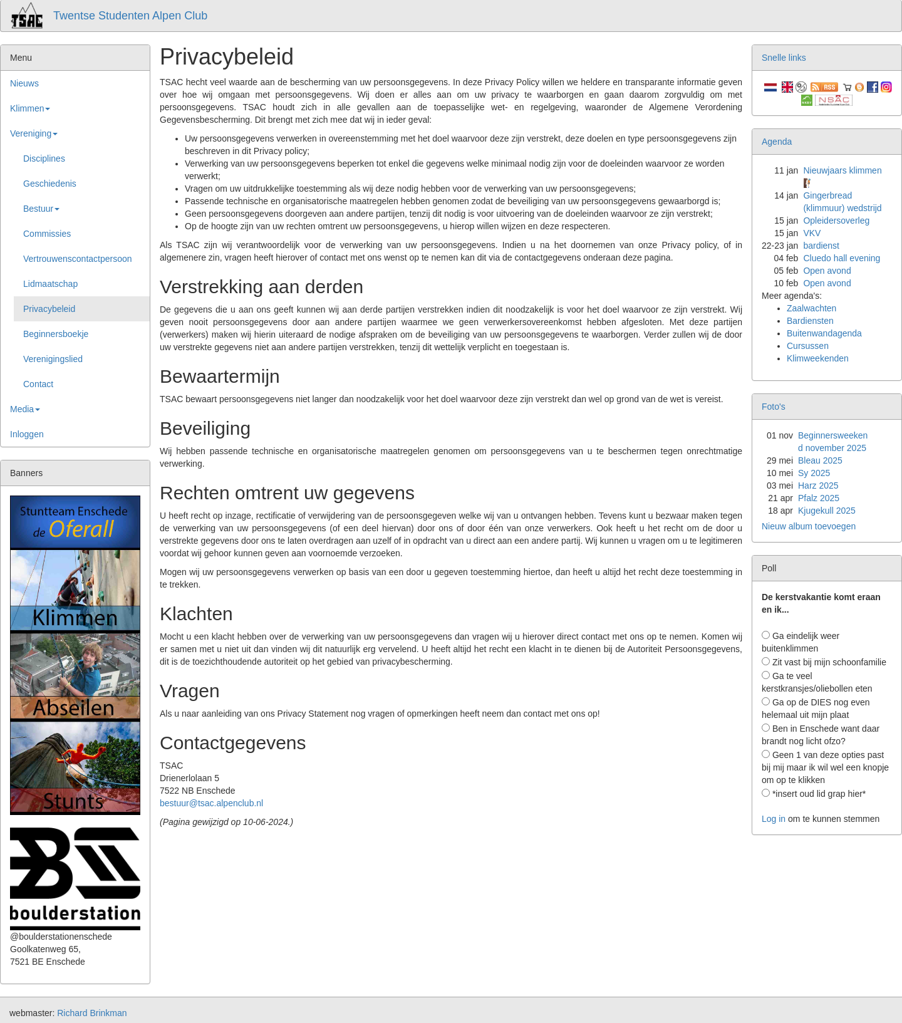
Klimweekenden (818, 358)
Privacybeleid (49, 309)
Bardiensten (810, 321)
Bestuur (41, 209)
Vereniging (34, 133)
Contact (38, 384)
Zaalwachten (811, 308)
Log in (773, 819)
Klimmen (30, 108)
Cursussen (808, 346)
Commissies (47, 234)
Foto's (773, 407)
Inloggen (27, 434)
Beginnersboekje (55, 334)
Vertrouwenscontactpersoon (77, 259)
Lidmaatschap (50, 284)
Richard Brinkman (92, 1013)
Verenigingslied (53, 359)
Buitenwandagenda (824, 333)
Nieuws (24, 83)
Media (25, 409)
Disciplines (44, 158)
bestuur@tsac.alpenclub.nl (211, 803)
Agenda (777, 142)
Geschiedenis (49, 184)
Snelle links (784, 58)
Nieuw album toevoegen (809, 526)
